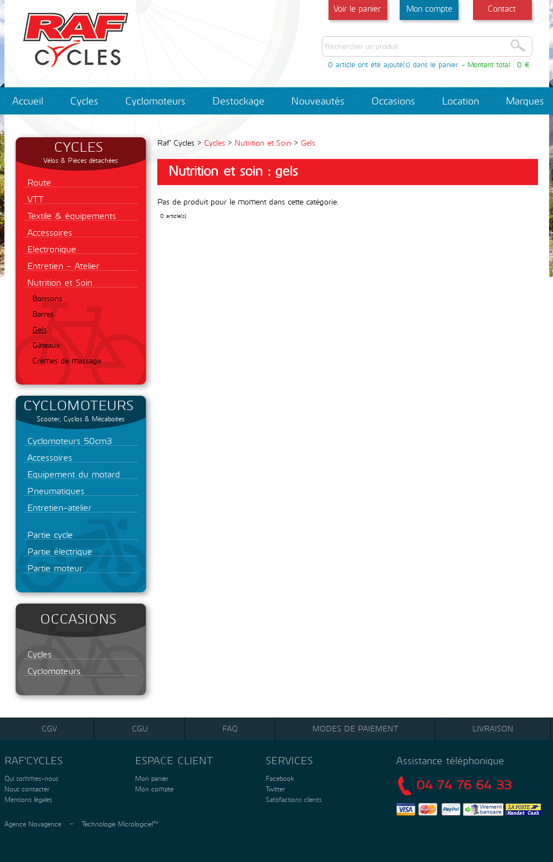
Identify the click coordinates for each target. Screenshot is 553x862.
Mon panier (150, 778)
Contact (501, 8)
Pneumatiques (54, 490)
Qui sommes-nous (30, 778)
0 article (341, 64)
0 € (523, 64)
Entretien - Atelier (61, 265)
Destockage (238, 100)
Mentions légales (27, 799)
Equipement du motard (72, 474)
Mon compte (429, 8)
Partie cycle (48, 534)
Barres (43, 313)
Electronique (50, 249)
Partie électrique (58, 551)
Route (37, 182)
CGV (49, 728)
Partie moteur (53, 568)
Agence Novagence (32, 823)
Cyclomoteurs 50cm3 (68, 440)
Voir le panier (357, 8)
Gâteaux (46, 345)
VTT (34, 199)
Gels (39, 329)
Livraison (493, 728)
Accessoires (48, 232)
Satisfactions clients (292, 799)
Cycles (84, 100)
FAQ (230, 728)
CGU (140, 728)
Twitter (275, 788)
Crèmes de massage (66, 360)
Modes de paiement (355, 728)
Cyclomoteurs (155, 100)
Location (460, 100)
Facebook (279, 778)
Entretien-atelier (58, 507)
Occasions (393, 100)
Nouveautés (317, 100)
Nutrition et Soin (58, 282)
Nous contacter (25, 788)
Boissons (47, 298)
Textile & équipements (70, 215)
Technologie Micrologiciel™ (120, 823)
